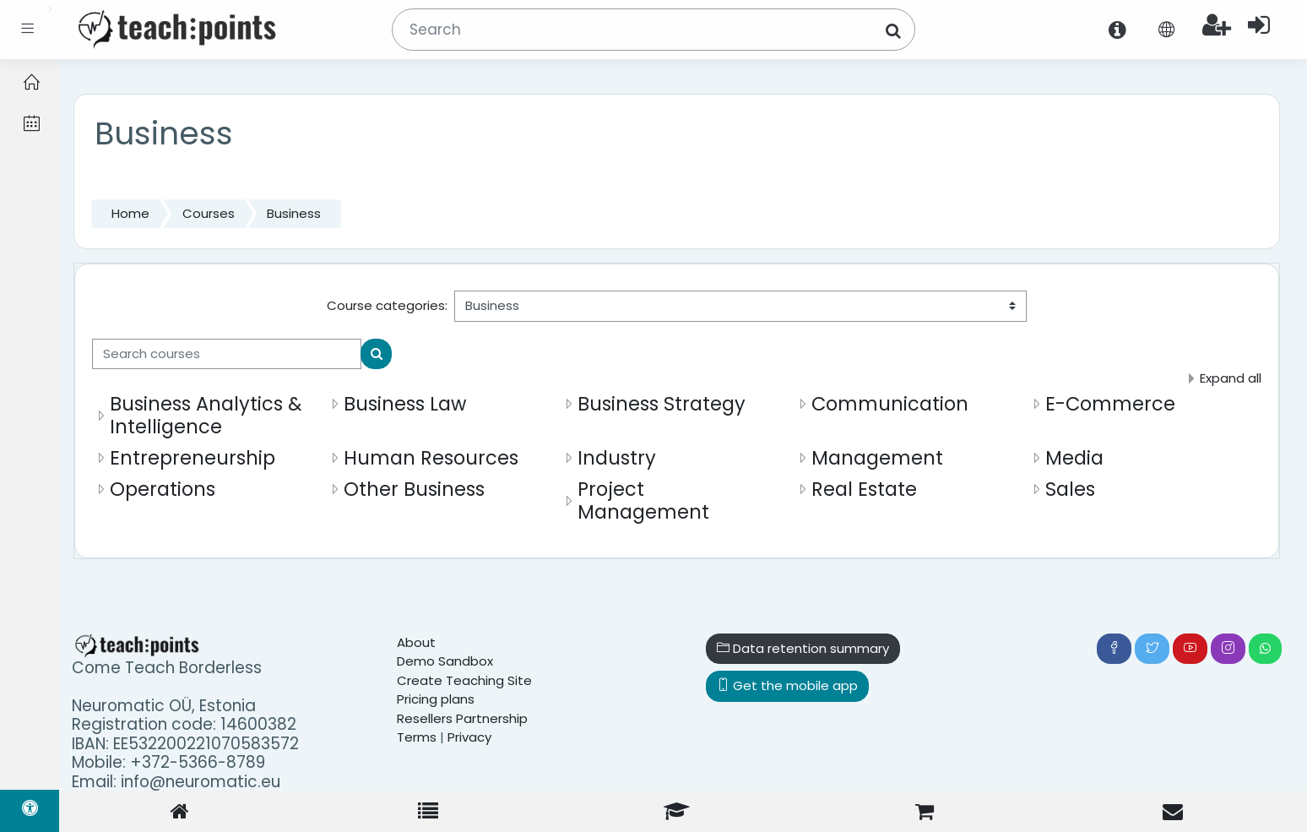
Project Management (643, 500)
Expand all (1230, 378)
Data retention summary (803, 648)
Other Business (414, 489)
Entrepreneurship (192, 457)
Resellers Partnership (462, 718)
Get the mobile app (787, 685)
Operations (162, 489)
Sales (1070, 489)
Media (1074, 457)
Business (294, 213)
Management (877, 457)
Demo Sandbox (445, 661)
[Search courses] (226, 354)
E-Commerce (1110, 403)
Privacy (469, 737)
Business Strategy (662, 403)
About (416, 642)
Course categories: (387, 305)
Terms (417, 737)
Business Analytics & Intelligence (206, 415)
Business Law (405, 403)
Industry (617, 457)
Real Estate (864, 489)
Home (130, 213)
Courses (208, 213)
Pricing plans (436, 699)
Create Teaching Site (464, 680)
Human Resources (431, 457)
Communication (889, 403)
